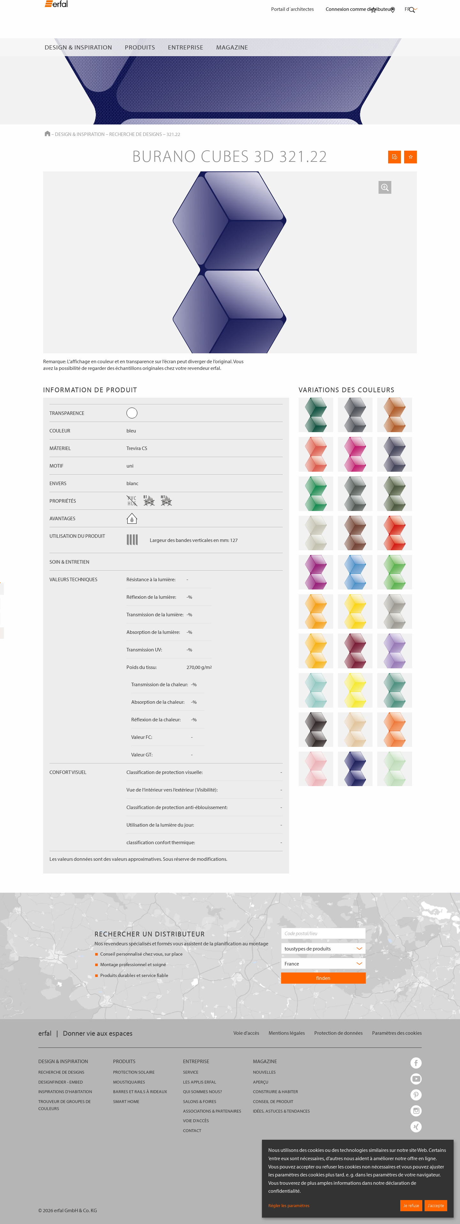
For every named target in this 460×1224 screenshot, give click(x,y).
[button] (385, 187)
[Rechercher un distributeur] (393, 47)
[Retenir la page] (410, 157)
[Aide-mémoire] (373, 47)
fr (410, 9)
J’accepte (436, 1205)
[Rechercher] (412, 47)
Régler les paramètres (289, 1205)
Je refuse (411, 1205)
